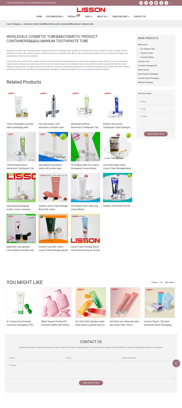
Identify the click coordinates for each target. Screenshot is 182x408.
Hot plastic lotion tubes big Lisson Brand (84, 208)
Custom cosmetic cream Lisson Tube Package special (53, 248)
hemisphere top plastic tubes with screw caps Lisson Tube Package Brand (53, 167)
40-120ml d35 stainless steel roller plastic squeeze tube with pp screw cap (91, 323)
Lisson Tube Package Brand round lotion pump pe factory (85, 248)
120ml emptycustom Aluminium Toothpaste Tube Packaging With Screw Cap (21, 167)
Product (155, 282)
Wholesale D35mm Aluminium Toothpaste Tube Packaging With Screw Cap (85, 126)
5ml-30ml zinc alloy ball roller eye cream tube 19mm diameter (124, 323)
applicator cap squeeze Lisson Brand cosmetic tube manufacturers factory (21, 248)
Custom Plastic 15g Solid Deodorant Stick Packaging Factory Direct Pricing (157, 323)
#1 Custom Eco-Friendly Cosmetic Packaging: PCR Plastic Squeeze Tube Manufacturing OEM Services (21, 323)
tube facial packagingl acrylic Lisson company (18, 208)
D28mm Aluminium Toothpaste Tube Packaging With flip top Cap (117, 126)
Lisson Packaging (13, 24)
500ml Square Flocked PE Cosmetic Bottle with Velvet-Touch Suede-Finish (55, 323)
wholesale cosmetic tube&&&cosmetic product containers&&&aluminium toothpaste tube (58, 24)
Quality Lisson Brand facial (116, 205)
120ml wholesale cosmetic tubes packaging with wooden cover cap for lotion (21, 126)
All (161, 282)
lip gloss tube (81, 69)
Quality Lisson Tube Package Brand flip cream (53, 208)
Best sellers (169, 282)
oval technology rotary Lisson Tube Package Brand (117, 167)
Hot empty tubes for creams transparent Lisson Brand (85, 167)
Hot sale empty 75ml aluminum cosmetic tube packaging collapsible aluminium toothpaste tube (52, 126)
